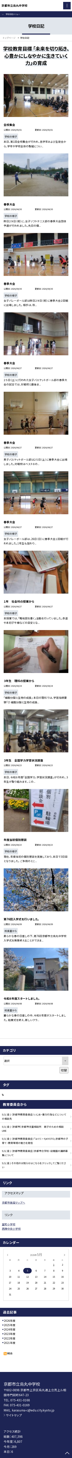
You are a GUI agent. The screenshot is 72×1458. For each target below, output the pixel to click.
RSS (9, 1353)
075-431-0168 (20, 1400)
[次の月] (64, 1254)
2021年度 (9, 1343)
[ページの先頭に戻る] (67, 1453)
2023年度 (9, 1334)
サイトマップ (14, 1415)
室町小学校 (8, 1224)
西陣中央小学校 (11, 1229)
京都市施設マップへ (13, 1202)
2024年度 (9, 1329)
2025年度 (9, 1325)
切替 (64, 1070)
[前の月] (7, 1254)
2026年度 (9, 1321)
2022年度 (9, 1338)
